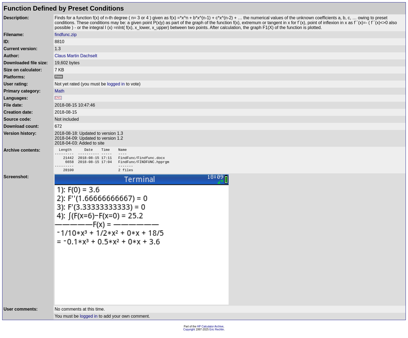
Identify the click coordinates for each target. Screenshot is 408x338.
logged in (116, 84)
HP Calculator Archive (210, 331)
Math (59, 91)
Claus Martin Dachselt (76, 55)
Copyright (189, 334)
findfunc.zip (66, 34)
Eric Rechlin (217, 334)
